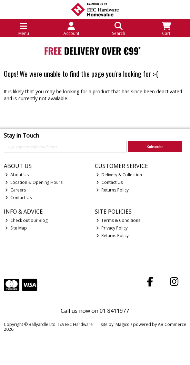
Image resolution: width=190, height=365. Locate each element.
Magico (123, 324)
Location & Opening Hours (33, 182)
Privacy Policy (112, 228)
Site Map (16, 228)
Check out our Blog (26, 220)
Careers (15, 190)
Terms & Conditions (118, 220)
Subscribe (155, 146)
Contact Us (18, 197)
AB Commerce (172, 324)
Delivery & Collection (119, 175)
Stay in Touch (21, 135)
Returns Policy (112, 190)
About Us (17, 175)
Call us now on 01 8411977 (95, 311)
